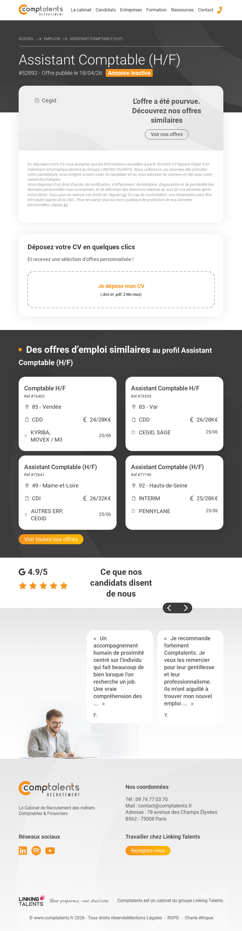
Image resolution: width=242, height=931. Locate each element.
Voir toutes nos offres (51, 539)
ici (124, 195)
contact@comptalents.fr (165, 806)
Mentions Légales (144, 917)
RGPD (173, 917)
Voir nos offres (167, 134)
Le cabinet (81, 10)
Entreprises (131, 10)
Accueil (26, 38)
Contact (205, 10)
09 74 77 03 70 (151, 799)
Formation (156, 10)
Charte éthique (199, 917)
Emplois (52, 38)
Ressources (182, 10)
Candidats (106, 10)
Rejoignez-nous (148, 850)
